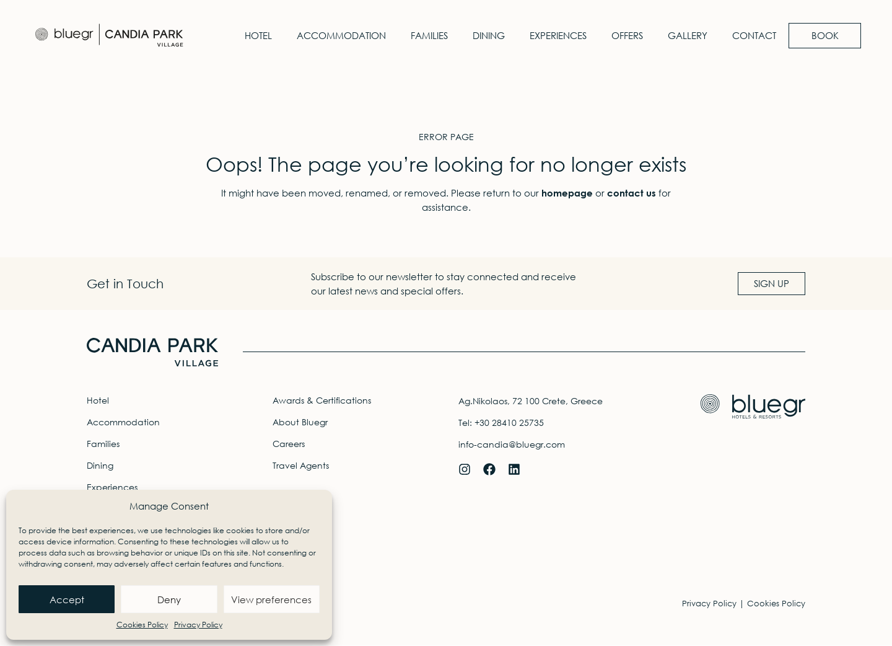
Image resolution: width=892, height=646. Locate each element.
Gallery (682, 35)
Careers (289, 443)
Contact (749, 35)
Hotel (252, 35)
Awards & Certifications (322, 400)
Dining (483, 35)
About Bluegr (300, 422)
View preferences (271, 599)
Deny (169, 599)
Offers (621, 35)
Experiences (552, 35)
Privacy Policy (198, 624)
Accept (67, 599)
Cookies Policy (142, 624)
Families (423, 35)
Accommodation (335, 35)
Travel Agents (301, 465)
